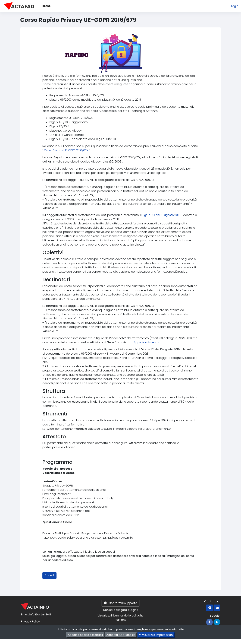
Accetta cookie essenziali (85, 635)
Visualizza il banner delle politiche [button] (120, 615)
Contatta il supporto (120, 603)
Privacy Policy (30, 621)
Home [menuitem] (46, 6)
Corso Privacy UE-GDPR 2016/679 (66, 150)
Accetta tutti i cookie (120, 635)
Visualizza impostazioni (156, 635)
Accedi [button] (49, 575)
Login (234, 6)
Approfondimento (146, 342)
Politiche (120, 620)
